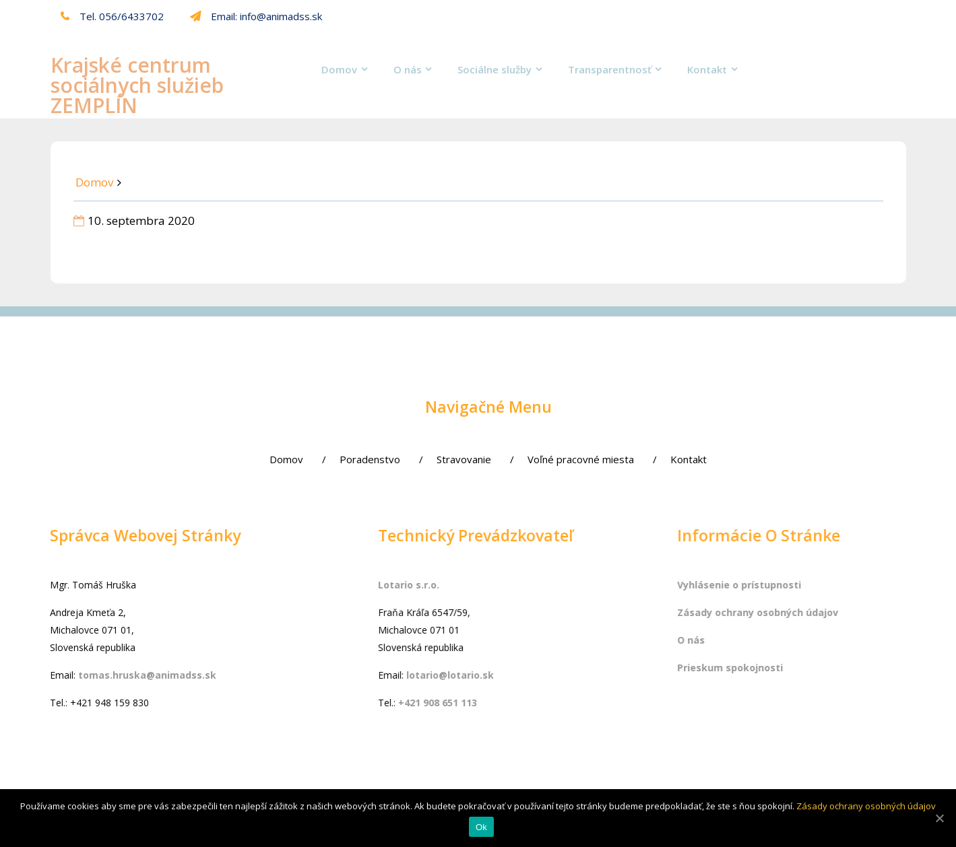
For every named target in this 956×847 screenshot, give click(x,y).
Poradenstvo (321, 459)
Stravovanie (415, 459)
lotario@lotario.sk (465, 675)
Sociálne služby (494, 69)
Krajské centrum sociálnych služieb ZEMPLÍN (137, 85)
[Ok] (939, 818)
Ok (481, 827)
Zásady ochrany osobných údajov (866, 806)
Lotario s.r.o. (424, 584)
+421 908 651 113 (453, 702)
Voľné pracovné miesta (532, 459)
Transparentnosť (609, 69)
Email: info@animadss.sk (256, 16)
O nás (407, 69)
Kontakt (707, 69)
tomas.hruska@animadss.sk (130, 675)
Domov (339, 69)
